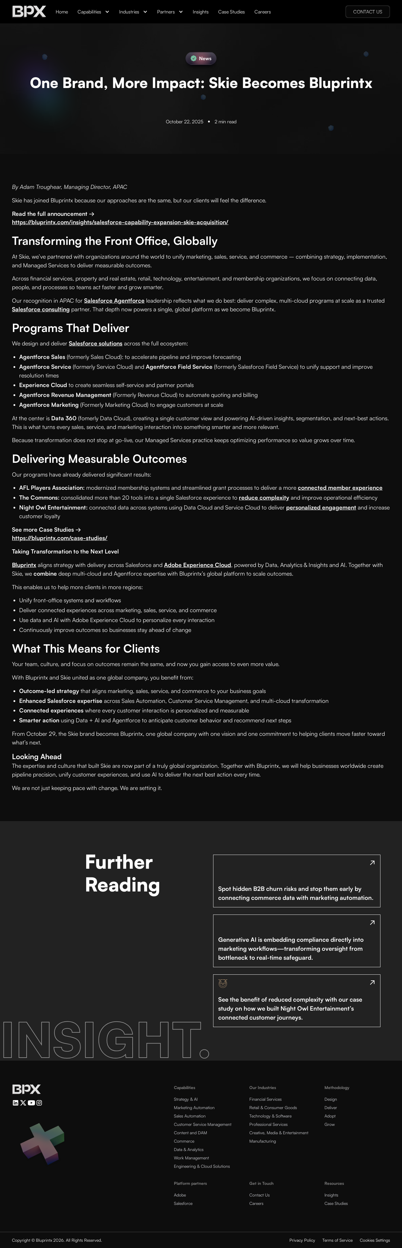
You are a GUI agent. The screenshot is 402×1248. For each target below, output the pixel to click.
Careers (262, 12)
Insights (201, 12)
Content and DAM (190, 1132)
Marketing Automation (194, 1107)
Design (330, 1099)
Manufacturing (262, 1141)
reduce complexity (264, 497)
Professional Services (268, 1124)
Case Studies (231, 12)
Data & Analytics (189, 1149)
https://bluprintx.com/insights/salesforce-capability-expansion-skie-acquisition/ (120, 222)
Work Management (191, 1157)
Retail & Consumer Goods (273, 1107)
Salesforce (183, 1203)
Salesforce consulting (41, 309)
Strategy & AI (186, 1099)
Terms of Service (337, 1240)
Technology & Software (270, 1115)
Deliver (330, 1107)
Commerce (184, 1141)
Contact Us (259, 1194)
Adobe (180, 1194)
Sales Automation (190, 1115)
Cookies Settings (375, 1240)
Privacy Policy (302, 1240)
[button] (93, 12)
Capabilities (89, 12)
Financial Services (265, 1099)
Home (62, 12)
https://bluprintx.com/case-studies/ (59, 538)
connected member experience (340, 487)
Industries (129, 12)
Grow (329, 1124)
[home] (29, 12)
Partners (166, 12)
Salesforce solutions (95, 343)
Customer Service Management (202, 1124)
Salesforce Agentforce (114, 300)
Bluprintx (24, 564)
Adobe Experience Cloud (197, 564)
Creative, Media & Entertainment (278, 1132)
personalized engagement (321, 507)
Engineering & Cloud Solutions (202, 1166)
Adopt (330, 1115)
